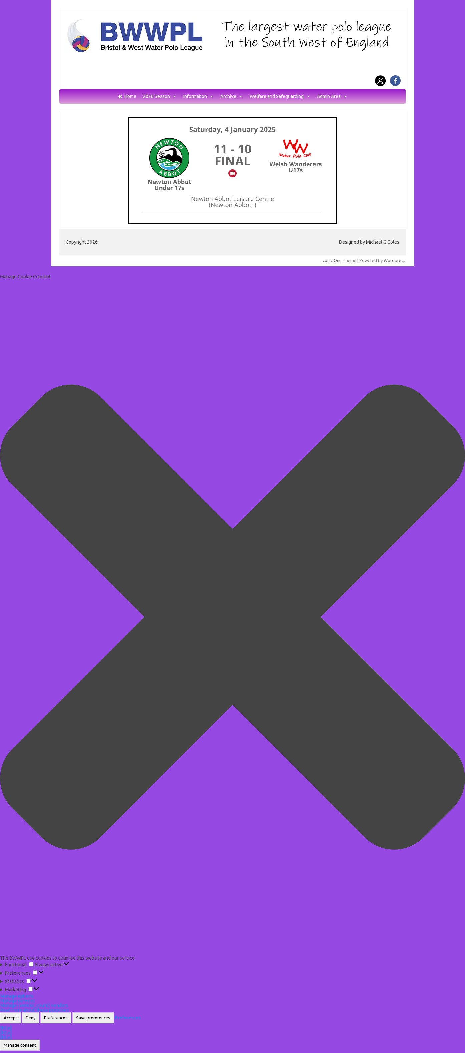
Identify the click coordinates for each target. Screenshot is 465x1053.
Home (130, 96)
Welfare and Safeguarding (280, 96)
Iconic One (332, 260)
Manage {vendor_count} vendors (34, 1005)
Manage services (17, 1000)
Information (198, 96)
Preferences (56, 1017)
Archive (231, 96)
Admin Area (332, 96)
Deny (31, 1017)
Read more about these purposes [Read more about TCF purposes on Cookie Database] (34, 1010)
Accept (10, 1017)
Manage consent (20, 1045)
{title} (6, 1028)
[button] (232, 617)
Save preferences (93, 1017)
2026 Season (160, 96)
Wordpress (394, 260)
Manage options (16, 996)
